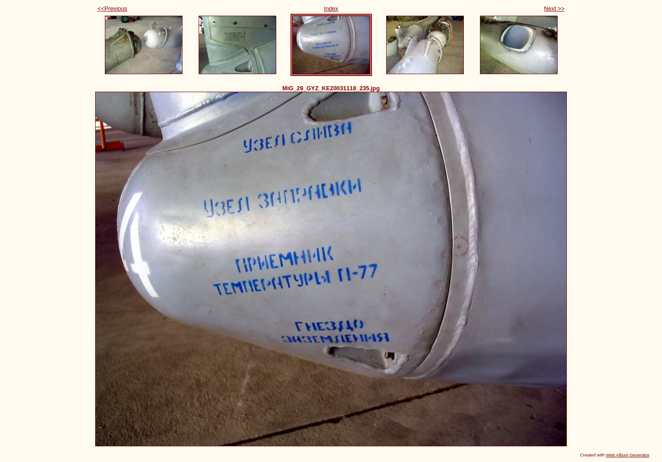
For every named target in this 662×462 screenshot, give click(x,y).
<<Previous (112, 8)
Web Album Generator (628, 454)
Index (331, 8)
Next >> (554, 8)
